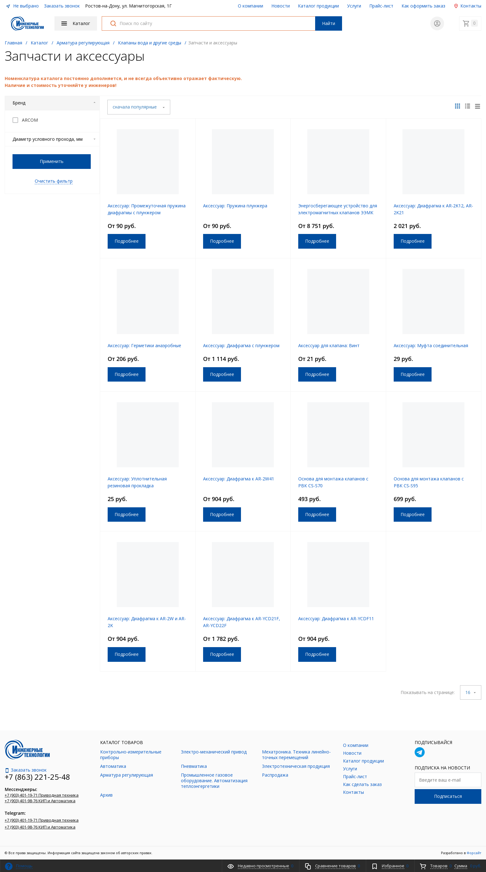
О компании (250, 6)
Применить (52, 161)
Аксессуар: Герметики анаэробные (144, 345)
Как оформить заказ (423, 6)
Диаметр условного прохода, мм (54, 139)
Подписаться (448, 796)
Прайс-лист (381, 6)
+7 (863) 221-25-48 (37, 777)
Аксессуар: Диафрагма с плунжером (241, 345)
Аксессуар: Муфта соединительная (431, 345)
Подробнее (127, 241)
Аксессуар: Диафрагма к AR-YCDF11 (336, 618)
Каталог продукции (318, 6)
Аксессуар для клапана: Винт (329, 345)
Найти (328, 23)
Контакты (467, 6)
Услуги (354, 6)
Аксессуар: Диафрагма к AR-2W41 (238, 479)
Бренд (54, 103)
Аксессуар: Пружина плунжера (235, 206)
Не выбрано (22, 6)
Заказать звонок (62, 6)
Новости (280, 6)
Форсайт (474, 852)
